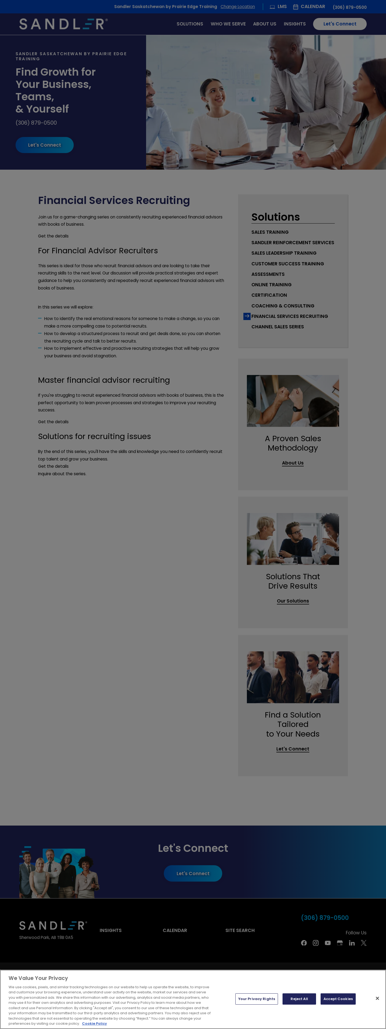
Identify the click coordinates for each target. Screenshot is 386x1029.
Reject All (299, 998)
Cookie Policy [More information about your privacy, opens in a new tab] (94, 1023)
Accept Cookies (338, 998)
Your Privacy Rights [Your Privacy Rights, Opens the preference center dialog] (256, 998)
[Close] (377, 998)
